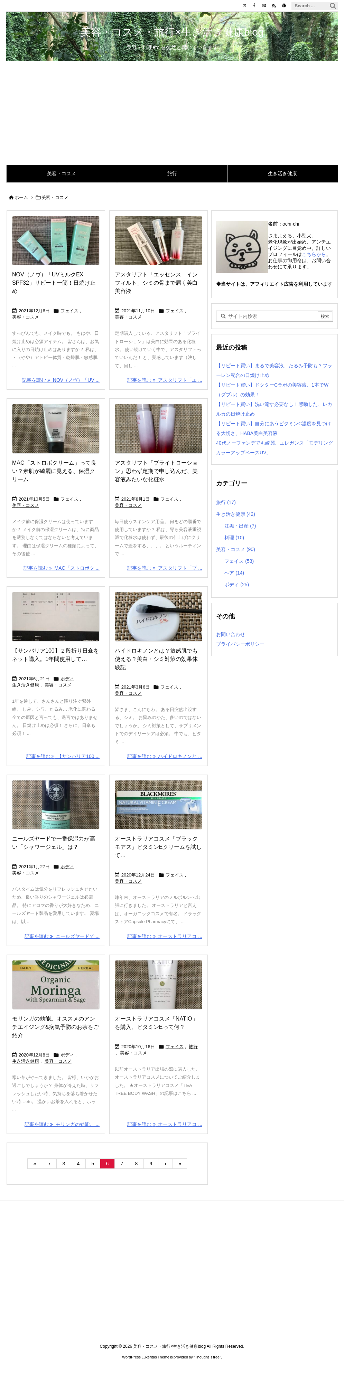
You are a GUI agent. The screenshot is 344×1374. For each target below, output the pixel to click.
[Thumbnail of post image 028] (56, 985)
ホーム (21, 197)
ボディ (67, 678)
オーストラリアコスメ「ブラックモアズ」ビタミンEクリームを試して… (157, 847)
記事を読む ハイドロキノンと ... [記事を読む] (164, 756)
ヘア (234, 573)
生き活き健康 (25, 685)
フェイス (69, 310)
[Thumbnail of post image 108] (158, 805)
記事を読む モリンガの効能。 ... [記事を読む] (61, 1124)
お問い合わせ (230, 634)
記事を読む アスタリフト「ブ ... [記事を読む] (164, 568)
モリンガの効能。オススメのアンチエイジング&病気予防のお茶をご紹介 (55, 1027)
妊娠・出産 (240, 526)
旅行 (193, 1046)
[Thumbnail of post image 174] (56, 428)
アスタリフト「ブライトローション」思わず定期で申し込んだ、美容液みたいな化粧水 (155, 471)
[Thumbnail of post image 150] (56, 805)
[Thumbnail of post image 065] (158, 985)
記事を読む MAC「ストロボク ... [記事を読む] (61, 568)
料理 (234, 537)
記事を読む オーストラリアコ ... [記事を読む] (164, 936)
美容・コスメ (25, 317)
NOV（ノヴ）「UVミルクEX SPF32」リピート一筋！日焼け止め (53, 283)
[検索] (333, 6)
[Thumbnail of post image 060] (56, 616)
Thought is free (207, 1357)
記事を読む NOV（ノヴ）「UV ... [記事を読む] (61, 380)
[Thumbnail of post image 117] (158, 616)
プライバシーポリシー (240, 644)
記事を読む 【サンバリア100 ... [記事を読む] (63, 756)
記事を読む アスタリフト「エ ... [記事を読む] (164, 380)
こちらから (314, 254)
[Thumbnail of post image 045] (56, 240)
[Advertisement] (172, 113)
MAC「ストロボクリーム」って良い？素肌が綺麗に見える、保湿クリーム (54, 471)
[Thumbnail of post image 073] (158, 428)
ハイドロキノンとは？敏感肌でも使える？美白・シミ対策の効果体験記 (155, 659)
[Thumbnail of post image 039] (158, 240)
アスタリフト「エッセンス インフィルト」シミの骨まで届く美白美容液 (155, 283)
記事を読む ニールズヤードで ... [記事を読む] (61, 936)
